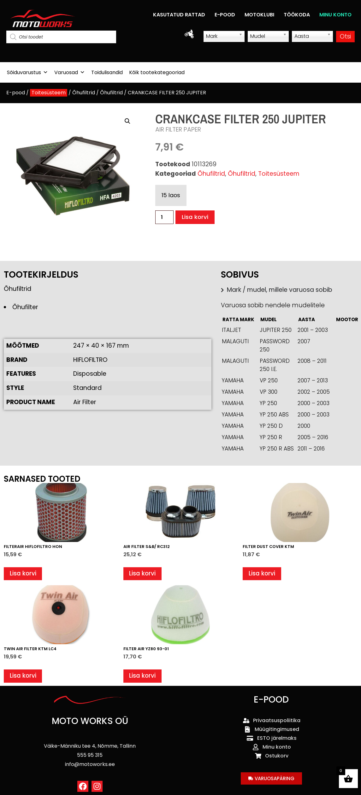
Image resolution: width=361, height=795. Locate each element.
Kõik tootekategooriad (157, 72)
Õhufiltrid (83, 92)
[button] (127, 121)
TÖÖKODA (297, 14)
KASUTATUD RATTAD (179, 14)
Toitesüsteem (49, 92)
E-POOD (225, 14)
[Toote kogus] (164, 217)
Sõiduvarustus (27, 72)
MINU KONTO (335, 14)
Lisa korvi (195, 217)
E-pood (15, 92)
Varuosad (69, 72)
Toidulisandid (107, 72)
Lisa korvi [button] (23, 574)
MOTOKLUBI (259, 14)
